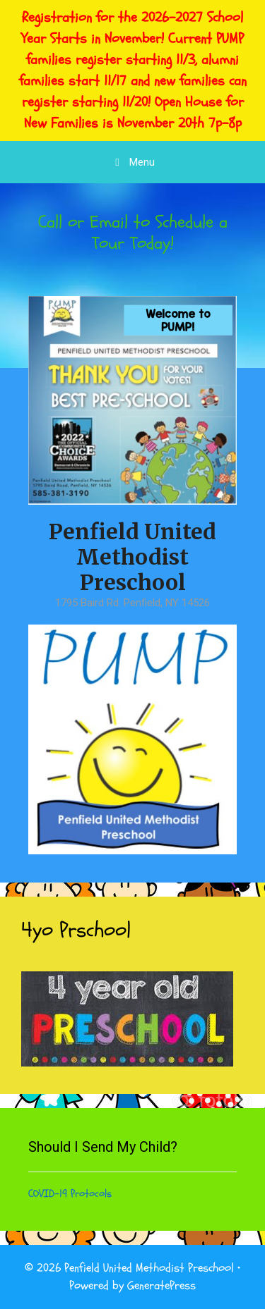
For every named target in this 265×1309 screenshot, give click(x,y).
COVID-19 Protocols (70, 1193)
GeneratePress (161, 1285)
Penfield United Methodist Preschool (132, 557)
